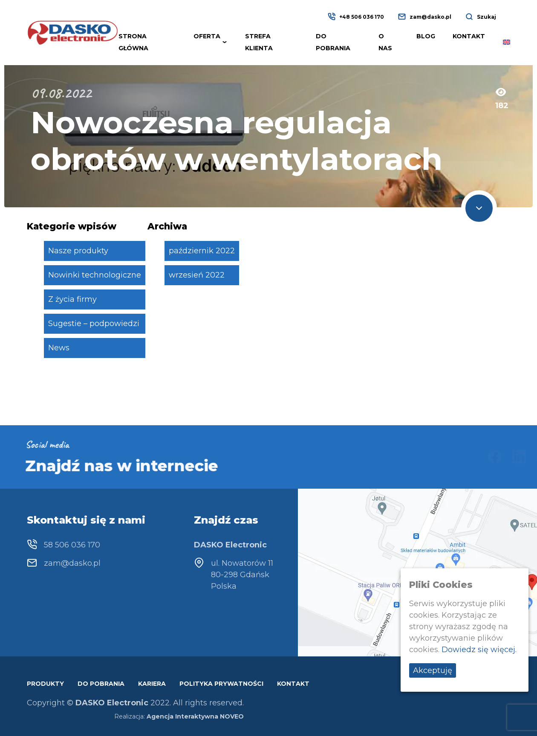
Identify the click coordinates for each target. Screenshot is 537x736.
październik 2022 (202, 250)
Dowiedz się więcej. (479, 649)
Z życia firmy (72, 299)
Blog (425, 36)
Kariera (152, 683)
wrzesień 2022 (197, 275)
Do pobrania (101, 683)
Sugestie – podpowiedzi (93, 323)
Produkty (45, 683)
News (58, 347)
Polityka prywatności (221, 683)
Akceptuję (432, 670)
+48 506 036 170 (361, 17)
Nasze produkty (78, 250)
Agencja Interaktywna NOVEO (195, 716)
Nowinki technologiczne (94, 275)
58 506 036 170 (72, 545)
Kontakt (469, 36)
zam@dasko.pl (430, 17)
